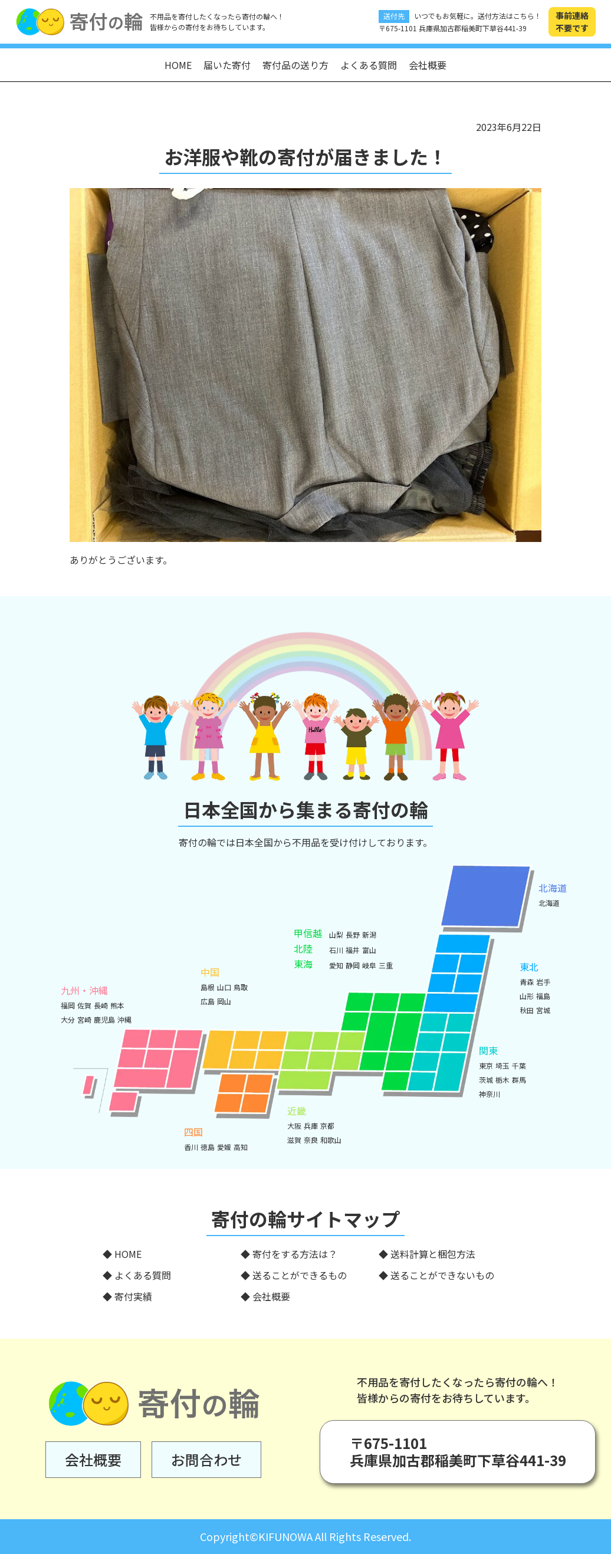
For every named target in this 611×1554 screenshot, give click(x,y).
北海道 (549, 903)
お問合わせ (206, 1459)
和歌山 (330, 1140)
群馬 (519, 1080)
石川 (336, 950)
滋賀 (294, 1140)
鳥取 (241, 987)
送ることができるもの (299, 1275)
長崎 (101, 1005)
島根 (208, 987)
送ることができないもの (442, 1275)
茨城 (486, 1080)
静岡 (353, 965)
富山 (369, 950)
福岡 (68, 1005)
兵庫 (311, 1126)
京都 (327, 1126)
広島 (208, 1001)
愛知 (336, 965)
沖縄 (124, 1019)
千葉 (519, 1065)
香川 (191, 1147)
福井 (353, 950)
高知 (241, 1147)
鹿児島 (104, 1019)
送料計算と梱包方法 (432, 1254)
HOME (178, 65)
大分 (68, 1019)
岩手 (543, 982)
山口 (224, 987)
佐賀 (84, 1005)
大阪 (294, 1126)
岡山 (224, 1001)
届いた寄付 (227, 65)
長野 (353, 934)
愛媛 (224, 1147)
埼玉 (502, 1065)
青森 (527, 982)
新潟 (369, 934)
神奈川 (489, 1094)
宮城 (543, 1010)
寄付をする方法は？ (294, 1254)
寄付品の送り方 (295, 65)
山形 (527, 996)
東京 (486, 1065)
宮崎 (84, 1019)
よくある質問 (368, 65)
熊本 (117, 1005)
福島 (543, 996)
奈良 (311, 1140)
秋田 (527, 1010)
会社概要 (427, 65)
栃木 (502, 1080)
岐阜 (369, 965)
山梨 (336, 934)
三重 (386, 965)
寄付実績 (133, 1296)
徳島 (208, 1147)
